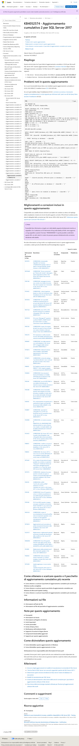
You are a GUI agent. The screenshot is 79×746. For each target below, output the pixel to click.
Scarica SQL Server (71, 6)
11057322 (27, 310)
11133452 (27, 291)
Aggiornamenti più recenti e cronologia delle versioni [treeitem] (12, 63)
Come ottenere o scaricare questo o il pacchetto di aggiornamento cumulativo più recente (48, 46)
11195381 (27, 492)
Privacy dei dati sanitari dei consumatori (11, 745)
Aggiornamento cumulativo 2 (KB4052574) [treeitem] (14, 176)
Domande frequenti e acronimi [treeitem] (12, 60)
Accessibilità (41, 745)
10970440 (27, 271)
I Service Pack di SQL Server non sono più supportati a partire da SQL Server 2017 (50, 670)
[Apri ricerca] (71, 2)
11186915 (27, 366)
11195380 (27, 390)
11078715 (27, 472)
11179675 (27, 358)
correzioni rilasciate (60, 66)
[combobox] (11, 20)
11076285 (27, 564)
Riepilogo (27, 40)
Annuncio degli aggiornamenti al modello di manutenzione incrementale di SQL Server (52, 668)
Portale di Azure (60, 6)
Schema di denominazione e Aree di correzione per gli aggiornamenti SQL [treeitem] (13, 73)
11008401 (27, 341)
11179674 (27, 350)
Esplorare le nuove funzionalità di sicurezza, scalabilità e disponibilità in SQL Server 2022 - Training (49, 715)
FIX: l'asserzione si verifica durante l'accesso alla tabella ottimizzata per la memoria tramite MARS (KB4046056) (42, 336)
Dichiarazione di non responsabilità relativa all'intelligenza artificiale (18, 742)
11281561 (27, 401)
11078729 (27, 318)
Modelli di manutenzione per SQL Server (38, 677)
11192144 (27, 381)
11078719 (27, 261)
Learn (25, 18)
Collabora (56, 742)
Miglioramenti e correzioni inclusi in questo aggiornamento (40, 44)
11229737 (27, 532)
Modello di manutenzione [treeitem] (11, 77)
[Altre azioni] (76, 18)
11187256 (27, 326)
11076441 (27, 460)
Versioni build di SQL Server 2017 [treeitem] (13, 99)
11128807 (27, 410)
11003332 (27, 512)
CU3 (47, 88)
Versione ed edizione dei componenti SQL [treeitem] (11, 85)
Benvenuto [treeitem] (6, 23)
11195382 (27, 502)
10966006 (27, 541)
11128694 (27, 373)
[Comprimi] (20, 16)
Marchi (49, 745)
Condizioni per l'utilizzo (30, 745)
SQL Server (47, 18)
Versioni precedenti (42, 742)
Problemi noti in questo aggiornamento (35, 42)
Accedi (75, 2)
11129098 (27, 420)
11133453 (27, 433)
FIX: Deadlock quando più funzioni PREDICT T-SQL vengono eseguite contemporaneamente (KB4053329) (42, 368)
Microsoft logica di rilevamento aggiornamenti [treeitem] (12, 68)
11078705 (27, 299)
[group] (51, 152)
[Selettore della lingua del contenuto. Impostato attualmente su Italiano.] (5, 738)
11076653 (27, 524)
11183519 (27, 482)
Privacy (62, 742)
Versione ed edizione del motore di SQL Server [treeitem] (13, 81)
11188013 (27, 443)
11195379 (27, 335)
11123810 (27, 549)
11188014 (27, 452)
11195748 (27, 281)
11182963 (27, 556)
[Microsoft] (3, 2)
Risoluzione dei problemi (36, 18)
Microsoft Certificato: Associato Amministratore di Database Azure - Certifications (45, 722)
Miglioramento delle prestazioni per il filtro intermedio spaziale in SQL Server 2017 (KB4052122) (42, 550)
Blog (50, 742)
